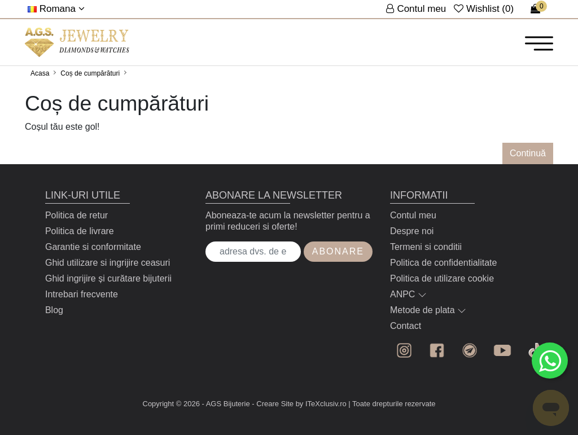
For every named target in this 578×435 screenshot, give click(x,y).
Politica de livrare (79, 231)
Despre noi (412, 231)
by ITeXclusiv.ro (321, 403)
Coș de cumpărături (90, 73)
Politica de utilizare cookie (442, 278)
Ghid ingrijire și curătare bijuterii (108, 278)
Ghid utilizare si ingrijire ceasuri (107, 262)
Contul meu (413, 215)
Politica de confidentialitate (443, 262)
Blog (54, 310)
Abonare (338, 251)
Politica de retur (76, 215)
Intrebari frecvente (81, 294)
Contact (405, 326)
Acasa (39, 73)
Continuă (528, 153)
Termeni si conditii (426, 247)
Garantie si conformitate (93, 247)
